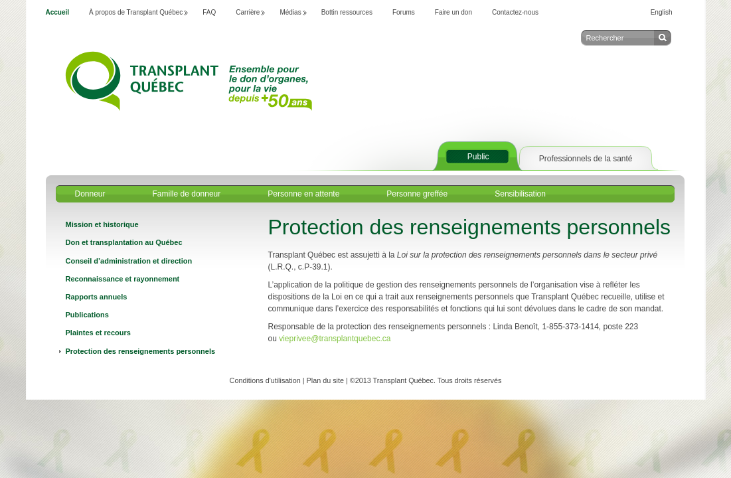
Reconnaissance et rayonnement (123, 279)
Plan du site (325, 380)
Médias (290, 12)
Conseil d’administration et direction (129, 261)
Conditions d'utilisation (265, 380)
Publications (87, 315)
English (662, 12)
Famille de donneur (187, 194)
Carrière (248, 12)
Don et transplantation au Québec (124, 242)
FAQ (209, 12)
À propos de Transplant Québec (136, 12)
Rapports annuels (96, 297)
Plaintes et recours (98, 333)
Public (478, 156)
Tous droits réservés (470, 380)
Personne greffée (416, 194)
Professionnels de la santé (586, 158)
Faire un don (453, 12)
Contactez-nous (515, 12)
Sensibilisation (520, 194)
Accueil (58, 12)
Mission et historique (102, 224)
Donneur (90, 194)
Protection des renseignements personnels (141, 351)
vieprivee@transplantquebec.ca (336, 338)
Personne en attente (303, 194)
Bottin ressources (346, 12)
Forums (403, 12)
